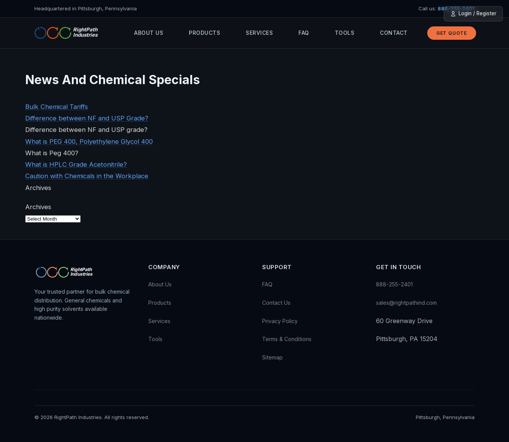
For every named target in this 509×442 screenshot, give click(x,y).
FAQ (303, 32)
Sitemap (272, 357)
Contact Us (276, 302)
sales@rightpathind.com (406, 302)
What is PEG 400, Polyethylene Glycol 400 (89, 141)
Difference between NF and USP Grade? (86, 118)
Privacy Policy (280, 321)
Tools (345, 32)
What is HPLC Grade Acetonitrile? (76, 164)
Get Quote (451, 33)
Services (259, 32)
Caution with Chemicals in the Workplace (86, 176)
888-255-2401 (394, 284)
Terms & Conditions (286, 339)
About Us (148, 32)
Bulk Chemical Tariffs (56, 106)
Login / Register (473, 13)
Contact (394, 32)
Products (204, 32)
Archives (38, 207)
